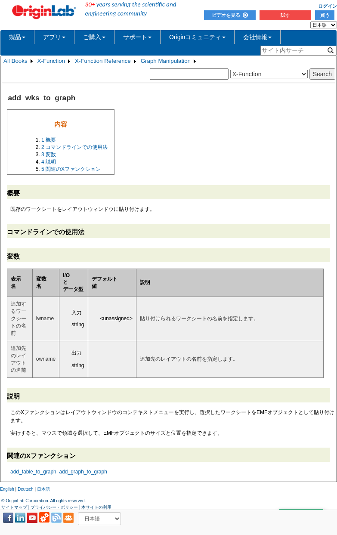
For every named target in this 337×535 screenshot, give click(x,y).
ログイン (327, 6)
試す (285, 15)
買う (325, 15)
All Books (15, 61)
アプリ (54, 37)
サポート (137, 37)
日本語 (43, 489)
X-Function (51, 61)
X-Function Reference (103, 61)
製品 (17, 37)
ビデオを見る (230, 15)
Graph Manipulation (166, 61)
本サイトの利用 (96, 507)
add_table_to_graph (33, 472)
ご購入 (94, 37)
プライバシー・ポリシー (54, 507)
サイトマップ (14, 507)
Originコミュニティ (197, 37)
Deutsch (26, 489)
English (7, 489)
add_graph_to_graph (83, 472)
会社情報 (257, 37)
